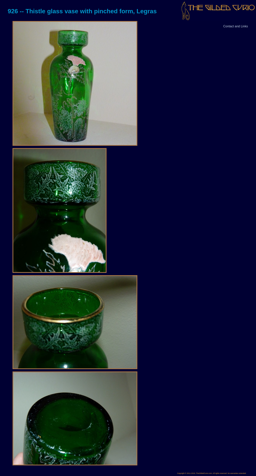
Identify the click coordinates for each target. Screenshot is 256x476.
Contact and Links (235, 26)
